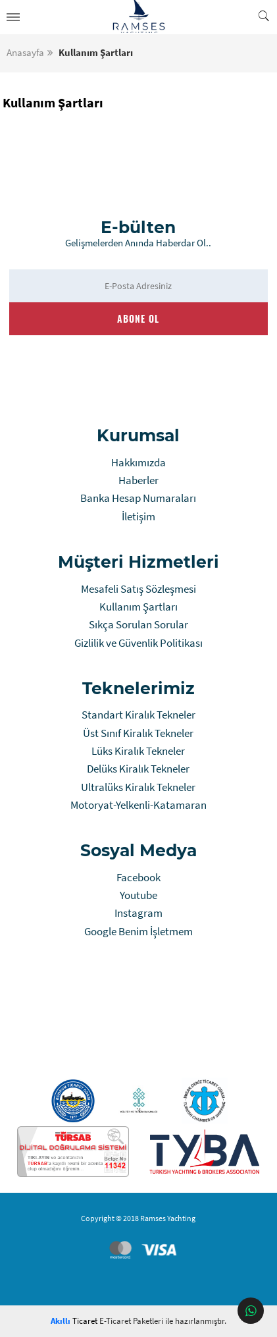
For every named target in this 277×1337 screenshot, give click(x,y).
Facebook (138, 877)
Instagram (138, 913)
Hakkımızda (138, 462)
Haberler (138, 480)
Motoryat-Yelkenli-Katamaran (138, 805)
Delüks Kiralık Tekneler (138, 768)
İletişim (138, 516)
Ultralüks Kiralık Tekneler (138, 787)
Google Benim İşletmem (138, 931)
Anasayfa (25, 52)
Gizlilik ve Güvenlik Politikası (138, 643)
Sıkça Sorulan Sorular (138, 624)
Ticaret (74, 1320)
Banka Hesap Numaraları (138, 498)
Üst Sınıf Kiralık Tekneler (138, 733)
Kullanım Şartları (138, 606)
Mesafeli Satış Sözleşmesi (138, 589)
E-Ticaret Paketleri (131, 1320)
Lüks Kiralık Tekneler (138, 751)
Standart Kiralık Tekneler (138, 714)
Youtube (138, 895)
